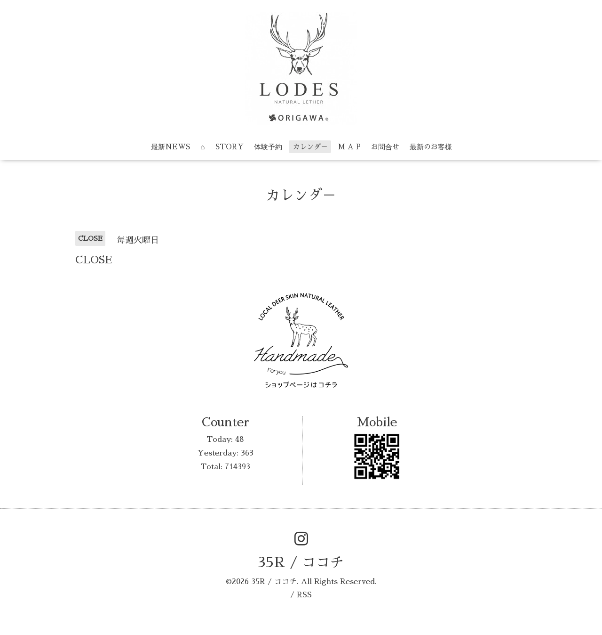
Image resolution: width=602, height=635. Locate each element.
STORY (229, 146)
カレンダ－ (310, 146)
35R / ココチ (301, 562)
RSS (304, 595)
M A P (349, 146)
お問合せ (385, 146)
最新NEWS (170, 146)
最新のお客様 (431, 146)
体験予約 (268, 146)
